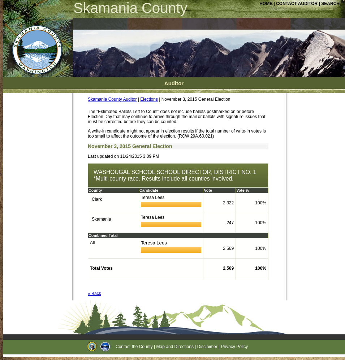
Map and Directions (175, 346)
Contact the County (134, 346)
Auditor (174, 83)
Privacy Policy (234, 346)
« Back (94, 293)
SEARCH (330, 3)
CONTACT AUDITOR (297, 3)
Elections (149, 99)
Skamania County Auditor (112, 99)
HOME (265, 3)
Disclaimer (207, 346)
